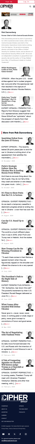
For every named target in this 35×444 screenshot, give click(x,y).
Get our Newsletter (7, 421)
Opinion (21, 406)
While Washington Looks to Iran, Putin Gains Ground (9, 70)
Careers (4, 415)
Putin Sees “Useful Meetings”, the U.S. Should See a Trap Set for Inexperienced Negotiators (8, 102)
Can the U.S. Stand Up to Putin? (12, 222)
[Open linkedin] (9, 434)
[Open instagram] (26, 434)
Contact (4, 418)
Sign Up (9, 2)
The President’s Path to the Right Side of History (12, 278)
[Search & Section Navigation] (34, 7)
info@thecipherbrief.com (9, 440)
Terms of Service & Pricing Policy (17, 428)
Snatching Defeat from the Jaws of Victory (12, 139)
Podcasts (22, 412)
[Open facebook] (20, 434)
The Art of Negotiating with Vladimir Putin (11, 333)
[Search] (30, 7)
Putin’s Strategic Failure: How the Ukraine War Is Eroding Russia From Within (12, 169)
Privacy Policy (4, 428)
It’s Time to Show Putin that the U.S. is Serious (12, 194)
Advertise (4, 412)
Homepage (4, 406)
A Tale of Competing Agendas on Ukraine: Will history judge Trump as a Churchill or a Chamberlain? (12, 364)
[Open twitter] (14, 434)
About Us (4, 409)
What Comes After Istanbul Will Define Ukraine (10, 306)
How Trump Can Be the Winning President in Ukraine (12, 250)
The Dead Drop (23, 409)
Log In (26, 2)
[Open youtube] (3, 434)
